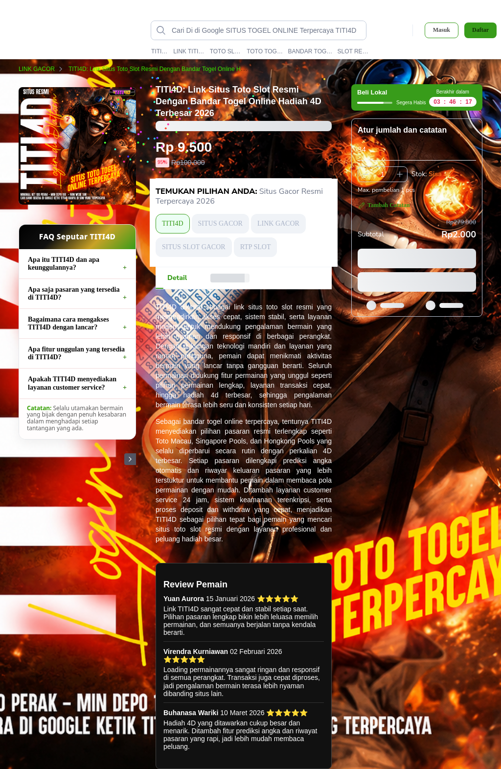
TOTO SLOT (226, 51)
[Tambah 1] (400, 174)
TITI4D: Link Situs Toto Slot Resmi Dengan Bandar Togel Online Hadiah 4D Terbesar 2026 (191, 69)
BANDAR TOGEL (310, 51)
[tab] (177, 278)
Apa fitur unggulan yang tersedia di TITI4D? (76, 353)
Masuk (441, 29)
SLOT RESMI (354, 51)
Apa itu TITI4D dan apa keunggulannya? (63, 263)
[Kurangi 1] (365, 174)
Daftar (480, 30)
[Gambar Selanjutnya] (130, 459)
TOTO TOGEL (265, 51)
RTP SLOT (255, 247)
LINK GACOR (43, 69)
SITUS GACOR (220, 223)
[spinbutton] (382, 174)
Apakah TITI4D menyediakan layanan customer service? (72, 383)
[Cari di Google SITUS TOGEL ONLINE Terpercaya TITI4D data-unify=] (266, 30)
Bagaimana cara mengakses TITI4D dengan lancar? (68, 323)
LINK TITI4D (189, 51)
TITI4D (160, 51)
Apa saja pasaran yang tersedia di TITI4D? (73, 293)
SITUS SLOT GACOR (194, 247)
